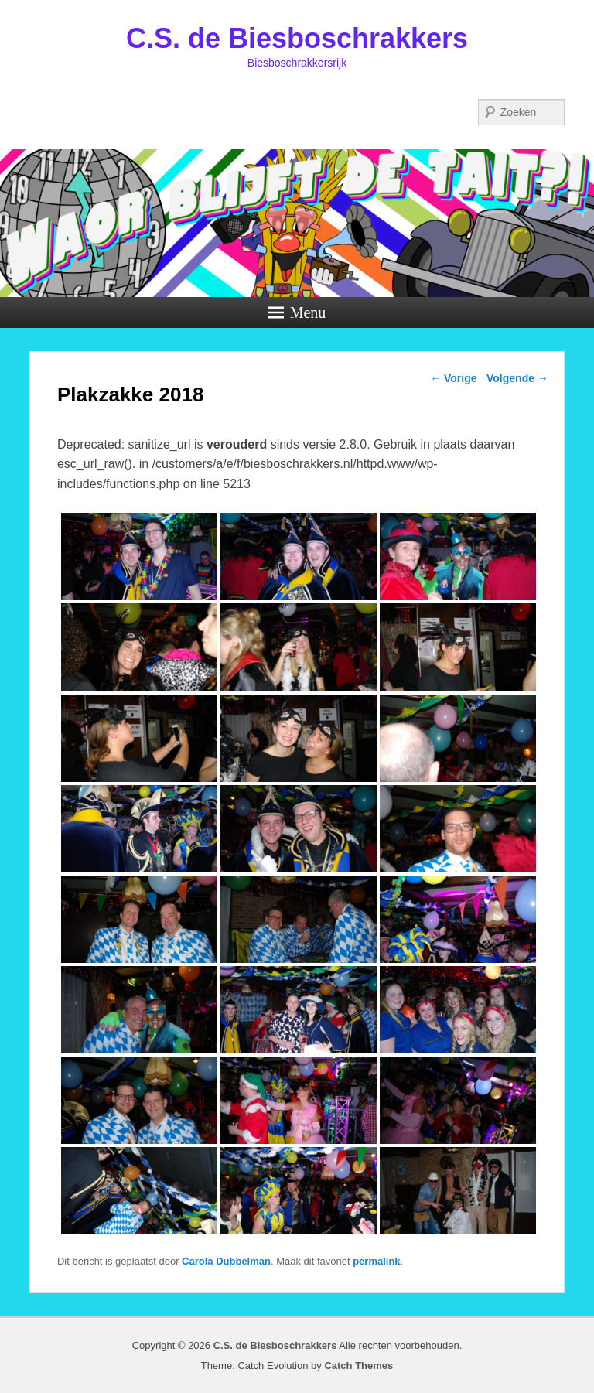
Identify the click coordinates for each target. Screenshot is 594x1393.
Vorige (453, 378)
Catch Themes (358, 1365)
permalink (376, 1261)
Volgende (517, 378)
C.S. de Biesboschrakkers (297, 38)
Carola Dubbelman (226, 1261)
